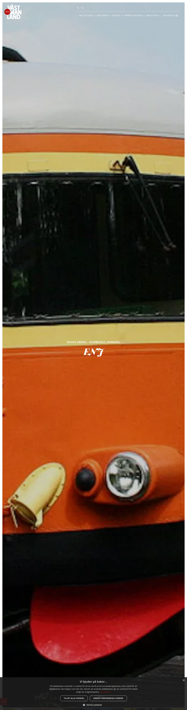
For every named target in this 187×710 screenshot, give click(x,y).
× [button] (184, 680)
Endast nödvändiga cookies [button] (108, 698)
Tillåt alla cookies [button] (74, 698)
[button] (93, 704)
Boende (116, 15)
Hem (81, 15)
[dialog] (93, 693)
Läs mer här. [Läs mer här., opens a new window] (105, 692)
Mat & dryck (102, 15)
